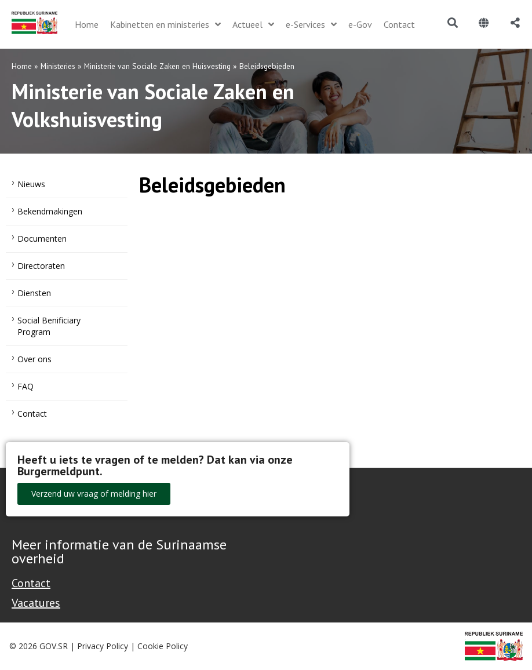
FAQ (25, 386)
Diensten (34, 292)
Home (22, 66)
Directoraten (41, 265)
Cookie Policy (162, 645)
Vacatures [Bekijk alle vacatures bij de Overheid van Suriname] (36, 602)
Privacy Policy (102, 645)
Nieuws (31, 184)
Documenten (42, 238)
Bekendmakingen (49, 211)
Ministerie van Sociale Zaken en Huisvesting (157, 66)
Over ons (34, 359)
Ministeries (58, 66)
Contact (32, 413)
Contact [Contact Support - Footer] (31, 583)
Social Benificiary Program (49, 326)
